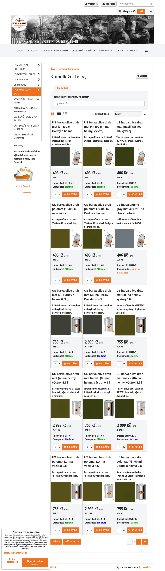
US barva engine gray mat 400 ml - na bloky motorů (130, 209)
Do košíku (70, 194)
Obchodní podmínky (83, 50)
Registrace (109, 3)
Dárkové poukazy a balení (25, 118)
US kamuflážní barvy (27, 92)
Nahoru (56, 541)
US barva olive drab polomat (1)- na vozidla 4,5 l (97, 461)
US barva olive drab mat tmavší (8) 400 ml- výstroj (129, 127)
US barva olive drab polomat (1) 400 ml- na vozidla (65, 209)
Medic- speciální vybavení (23, 136)
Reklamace (105, 50)
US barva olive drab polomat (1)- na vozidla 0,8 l (65, 461)
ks (56, 194)
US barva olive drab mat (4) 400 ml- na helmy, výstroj (97, 127)
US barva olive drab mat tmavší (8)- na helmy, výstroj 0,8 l (97, 378)
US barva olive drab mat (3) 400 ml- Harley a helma (65, 127)
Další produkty (72, 541)
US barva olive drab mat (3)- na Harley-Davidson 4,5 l (97, 295)
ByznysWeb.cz (146, 567)
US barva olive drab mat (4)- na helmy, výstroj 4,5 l (65, 378)
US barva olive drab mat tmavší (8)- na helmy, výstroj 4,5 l (129, 378)
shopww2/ (27, 192)
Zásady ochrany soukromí (15, 552)
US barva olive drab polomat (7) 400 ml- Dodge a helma (97, 209)
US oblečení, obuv (27, 74)
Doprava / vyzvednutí (54, 50)
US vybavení (27, 79)
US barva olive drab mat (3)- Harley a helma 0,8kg (65, 295)
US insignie (27, 84)
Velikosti (32, 50)
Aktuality (133, 50)
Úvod (20, 50)
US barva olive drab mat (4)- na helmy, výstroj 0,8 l (129, 295)
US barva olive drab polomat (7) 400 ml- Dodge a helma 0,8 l (129, 461)
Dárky (119, 50)
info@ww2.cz (25, 186)
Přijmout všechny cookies (35, 563)
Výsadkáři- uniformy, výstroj (26, 127)
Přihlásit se (91, 3)
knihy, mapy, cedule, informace (25, 109)
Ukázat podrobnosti (12, 560)
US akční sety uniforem (27, 67)
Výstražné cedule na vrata (26, 100)
